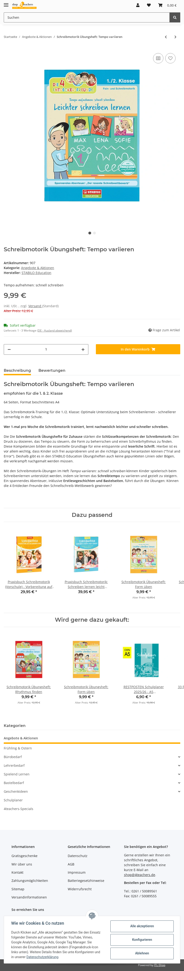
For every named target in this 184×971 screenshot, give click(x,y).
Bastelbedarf (14, 783)
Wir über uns (21, 864)
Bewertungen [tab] (51, 370)
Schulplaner (13, 800)
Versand (35, 306)
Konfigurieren (142, 940)
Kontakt (17, 872)
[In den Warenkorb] (138, 349)
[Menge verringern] (9, 349)
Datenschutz (77, 856)
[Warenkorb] (167, 5)
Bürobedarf (13, 757)
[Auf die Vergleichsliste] (158, 58)
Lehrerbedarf (14, 765)
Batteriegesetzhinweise (86, 880)
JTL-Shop (159, 965)
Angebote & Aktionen (37, 268)
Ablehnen (142, 953)
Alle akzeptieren (142, 926)
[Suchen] (87, 17)
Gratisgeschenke (24, 856)
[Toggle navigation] (6, 3)
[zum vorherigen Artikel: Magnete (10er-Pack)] (166, 37)
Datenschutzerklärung (43, 957)
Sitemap (17, 889)
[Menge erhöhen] (83, 349)
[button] (137, 5)
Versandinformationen (29, 897)
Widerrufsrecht (80, 889)
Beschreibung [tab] (17, 370)
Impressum (77, 872)
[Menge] (46, 349)
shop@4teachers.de (139, 874)
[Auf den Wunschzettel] (170, 58)
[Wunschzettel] (148, 5)
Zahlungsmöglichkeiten (29, 880)
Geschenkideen (16, 791)
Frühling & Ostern (18, 748)
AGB (71, 864)
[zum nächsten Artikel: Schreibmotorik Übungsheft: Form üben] (175, 37)
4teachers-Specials (18, 809)
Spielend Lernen (17, 774)
